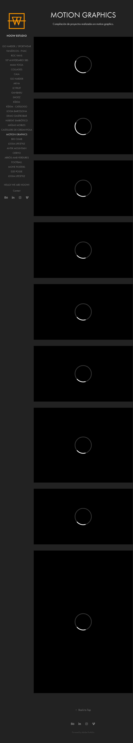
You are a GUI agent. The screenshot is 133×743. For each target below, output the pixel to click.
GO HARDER (16, 78)
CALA (16, 74)
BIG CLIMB (16, 139)
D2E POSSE (16, 171)
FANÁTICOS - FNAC (16, 50)
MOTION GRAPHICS (16, 134)
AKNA (16, 83)
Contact (16, 190)
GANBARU (16, 92)
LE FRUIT (17, 88)
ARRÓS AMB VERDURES (17, 157)
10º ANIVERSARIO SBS (16, 60)
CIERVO (17, 152)
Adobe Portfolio (88, 732)
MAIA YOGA (16, 64)
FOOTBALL (16, 162)
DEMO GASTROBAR (16, 115)
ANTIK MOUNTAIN (16, 148)
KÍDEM (16, 101)
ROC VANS (16, 55)
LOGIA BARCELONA (16, 111)
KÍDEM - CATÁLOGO (16, 106)
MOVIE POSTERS (16, 166)
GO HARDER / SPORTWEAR (16, 46)
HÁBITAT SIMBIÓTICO (17, 120)
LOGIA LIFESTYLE (16, 143)
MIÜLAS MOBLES (16, 125)
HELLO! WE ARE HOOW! (16, 184)
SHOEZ (16, 97)
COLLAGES (16, 69)
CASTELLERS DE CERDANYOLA (16, 129)
